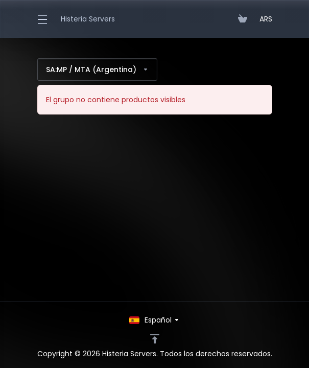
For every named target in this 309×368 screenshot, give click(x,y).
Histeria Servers (88, 19)
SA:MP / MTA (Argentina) (97, 69)
